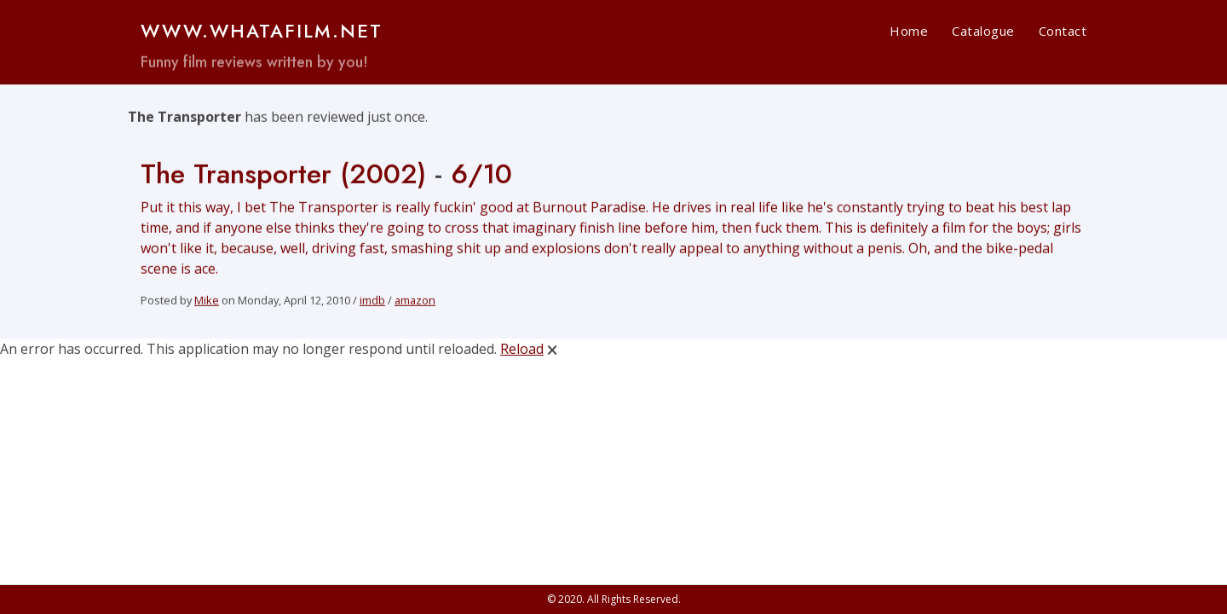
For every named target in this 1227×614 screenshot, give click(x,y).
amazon (415, 302)
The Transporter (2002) (283, 175)
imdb (372, 302)
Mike (206, 302)
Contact (1063, 30)
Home (909, 30)
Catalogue (983, 30)
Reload (522, 348)
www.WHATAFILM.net (262, 30)
